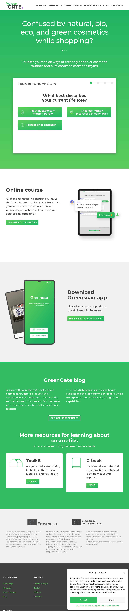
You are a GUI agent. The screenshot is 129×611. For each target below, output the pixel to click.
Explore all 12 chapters (22, 222)
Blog (5, 596)
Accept (83, 600)
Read (92, 485)
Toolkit (37, 588)
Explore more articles (64, 418)
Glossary (38, 596)
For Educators (91, 5)
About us (39, 5)
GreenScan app (55, 5)
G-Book (37, 592)
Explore (33, 481)
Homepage (8, 584)
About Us (7, 588)
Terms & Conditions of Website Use (102, 606)
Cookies (80, 606)
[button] (124, 572)
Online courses (72, 5)
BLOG (105, 5)
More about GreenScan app (85, 319)
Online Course (9, 592)
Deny (111, 600)
